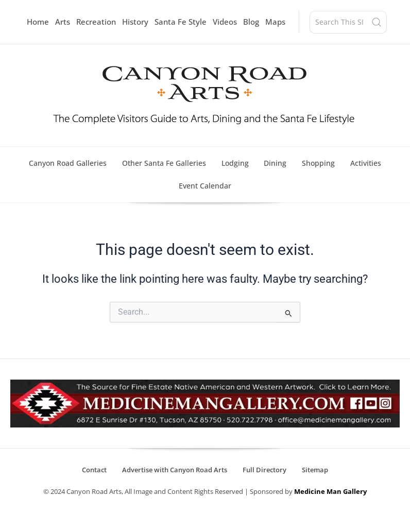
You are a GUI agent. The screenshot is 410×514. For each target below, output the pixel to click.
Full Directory (264, 470)
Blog (251, 21)
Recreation (96, 21)
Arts (62, 21)
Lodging (235, 163)
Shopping (318, 163)
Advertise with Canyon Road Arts (174, 470)
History (135, 21)
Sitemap (315, 470)
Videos (225, 21)
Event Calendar (205, 186)
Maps (275, 21)
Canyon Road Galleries (68, 163)
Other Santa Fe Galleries (164, 163)
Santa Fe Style (181, 21)
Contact (94, 470)
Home (38, 21)
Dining (275, 163)
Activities (366, 163)
